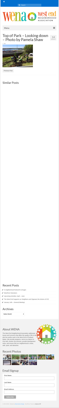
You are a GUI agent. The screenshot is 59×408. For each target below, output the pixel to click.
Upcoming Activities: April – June (14, 296)
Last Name (7, 382)
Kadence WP (38, 404)
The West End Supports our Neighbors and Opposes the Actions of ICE (26, 299)
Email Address (9, 389)
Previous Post (8, 70)
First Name (7, 375)
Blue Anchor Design (19, 404)
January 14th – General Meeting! (14, 302)
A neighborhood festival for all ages (15, 290)
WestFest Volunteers (10, 293)
